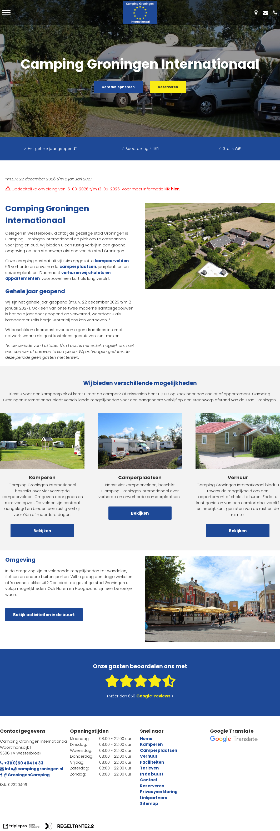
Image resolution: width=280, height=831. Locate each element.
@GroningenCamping (25, 775)
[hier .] (176, 189)
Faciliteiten (152, 762)
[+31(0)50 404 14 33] (276, 12)
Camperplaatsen (158, 750)
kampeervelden (112, 261)
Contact (149, 780)
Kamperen (151, 744)
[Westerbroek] (257, 12)
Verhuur (149, 756)
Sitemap (149, 803)
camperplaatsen (77, 266)
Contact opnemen (118, 87)
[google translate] (234, 739)
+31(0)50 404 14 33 (21, 763)
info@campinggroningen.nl (31, 769)
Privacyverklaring (159, 791)
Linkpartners (153, 797)
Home (146, 738)
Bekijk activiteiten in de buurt (44, 614)
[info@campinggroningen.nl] (267, 12)
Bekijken (42, 531)
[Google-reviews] (153, 696)
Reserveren (168, 87)
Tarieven (149, 768)
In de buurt (151, 774)
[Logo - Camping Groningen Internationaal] (140, 12)
